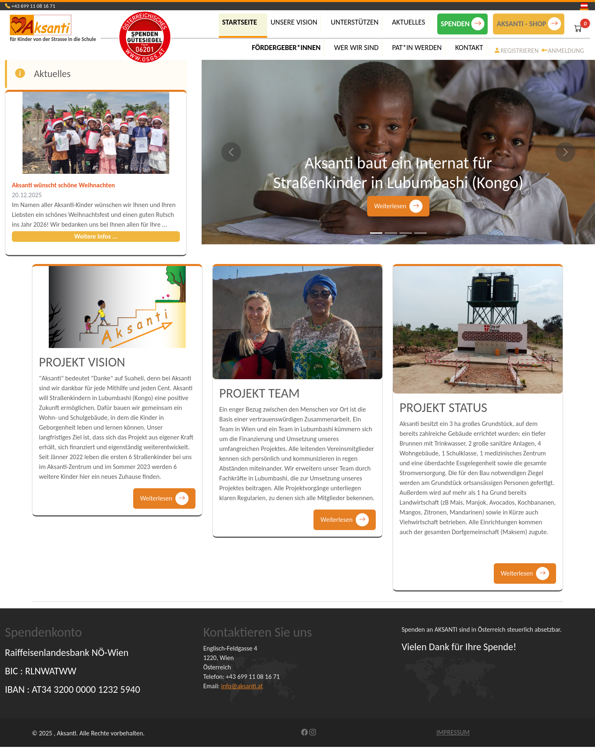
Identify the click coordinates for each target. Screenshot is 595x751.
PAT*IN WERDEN (417, 47)
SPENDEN (463, 23)
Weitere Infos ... (96, 236)
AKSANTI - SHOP (529, 23)
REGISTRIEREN (516, 51)
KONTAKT (469, 47)
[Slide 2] (391, 233)
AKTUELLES (408, 22)
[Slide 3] (406, 233)
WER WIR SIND (356, 47)
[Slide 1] (376, 233)
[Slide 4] (420, 233)
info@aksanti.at (242, 686)
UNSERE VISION (293, 22)
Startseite (239, 22)
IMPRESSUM (453, 732)
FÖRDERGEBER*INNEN (286, 47)
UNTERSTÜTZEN (354, 22)
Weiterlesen (398, 206)
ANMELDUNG (563, 51)
